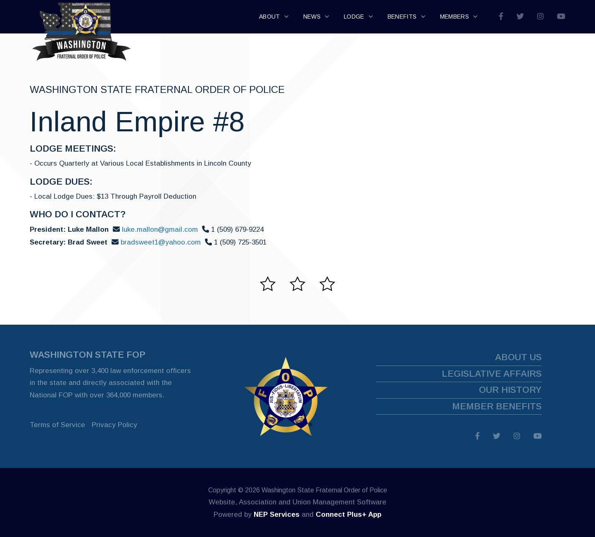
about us (518, 357)
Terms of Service (57, 425)
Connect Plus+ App (348, 514)
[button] (274, 17)
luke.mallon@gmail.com (160, 229)
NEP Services (277, 514)
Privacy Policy (114, 425)
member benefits (497, 406)
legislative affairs (492, 373)
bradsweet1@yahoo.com (161, 242)
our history (510, 390)
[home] (81, 16)
